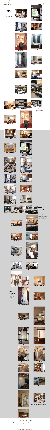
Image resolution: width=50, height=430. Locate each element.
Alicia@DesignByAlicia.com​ (41, 4)
